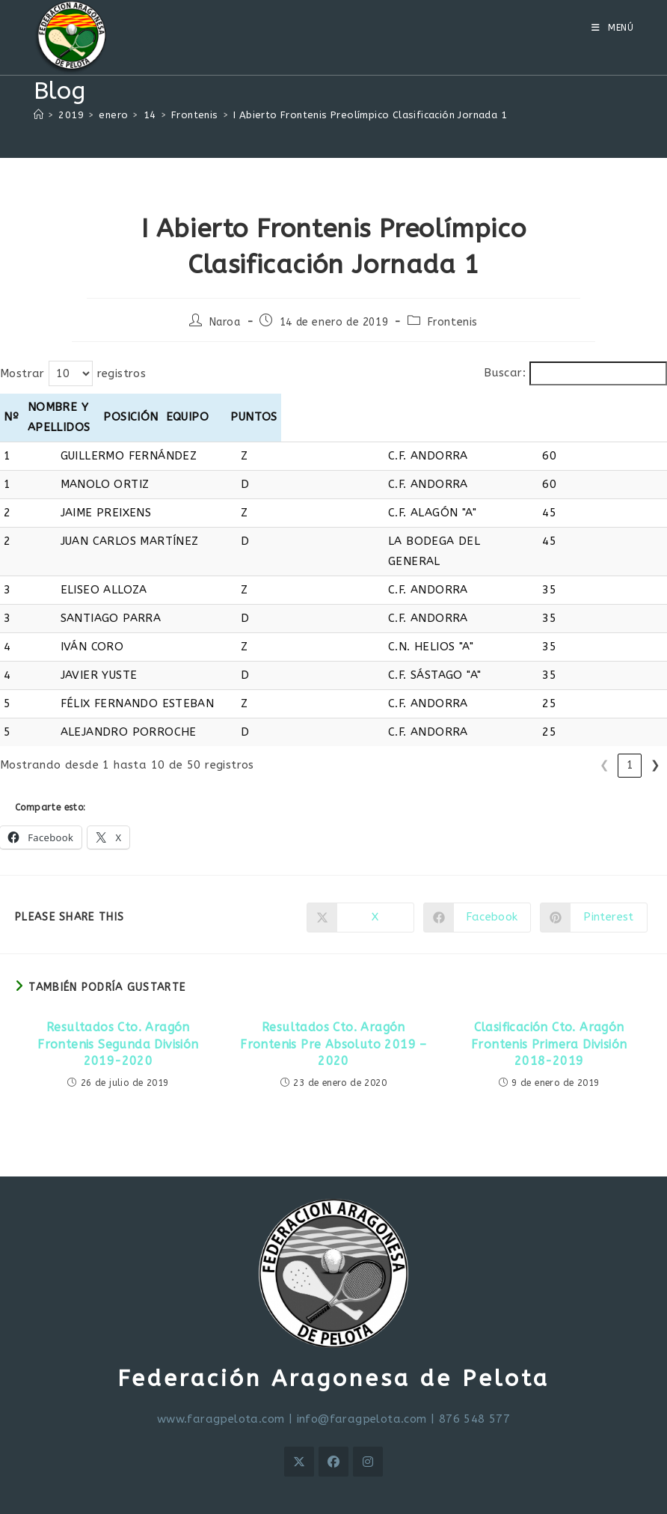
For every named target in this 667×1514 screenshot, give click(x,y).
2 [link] (553, 724)
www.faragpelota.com (221, 1378)
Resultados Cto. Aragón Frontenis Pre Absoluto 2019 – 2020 (333, 1004)
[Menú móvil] (612, 27)
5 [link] (630, 724)
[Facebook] (333, 1421)
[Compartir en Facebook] (477, 877)
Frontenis (453, 322)
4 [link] (604, 724)
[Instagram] (368, 1421)
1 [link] (528, 724)
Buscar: (505, 372)
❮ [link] (503, 724)
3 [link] (579, 724)
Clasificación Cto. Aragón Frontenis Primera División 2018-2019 (549, 1004)
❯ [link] (655, 724)
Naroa (225, 322)
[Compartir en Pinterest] (594, 877)
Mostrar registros (73, 373)
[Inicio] (38, 114)
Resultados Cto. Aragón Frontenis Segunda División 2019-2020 (117, 1004)
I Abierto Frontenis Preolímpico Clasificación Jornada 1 (370, 114)
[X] (299, 1421)
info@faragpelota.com (362, 1378)
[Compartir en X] (360, 877)
